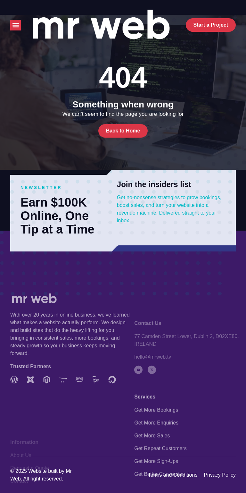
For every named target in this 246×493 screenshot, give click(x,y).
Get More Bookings (156, 435)
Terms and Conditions (173, 475)
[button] (15, 25)
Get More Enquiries (156, 448)
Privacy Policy (220, 475)
